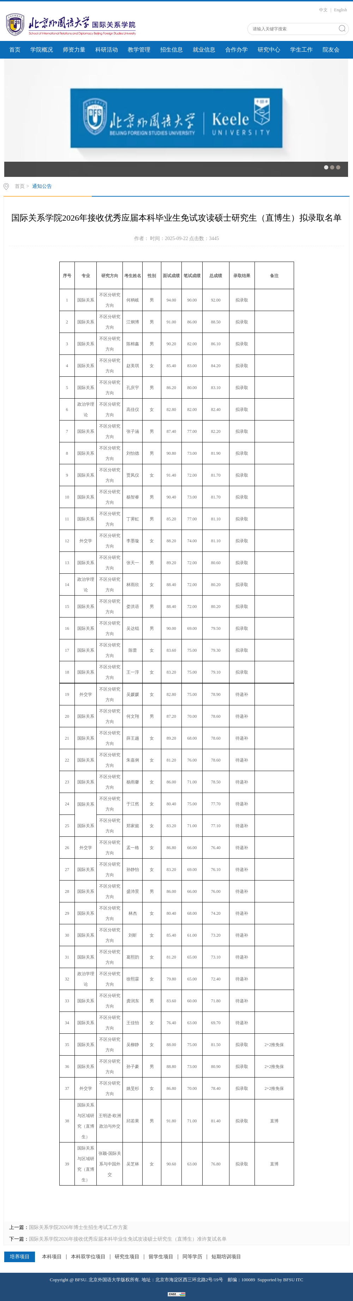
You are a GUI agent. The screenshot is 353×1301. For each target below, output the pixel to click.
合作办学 (236, 50)
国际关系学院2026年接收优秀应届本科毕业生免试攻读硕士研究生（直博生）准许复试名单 (128, 1239)
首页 (14, 50)
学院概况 (41, 50)
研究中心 (269, 50)
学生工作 (301, 50)
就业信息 (204, 50)
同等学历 (192, 1256)
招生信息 (171, 50)
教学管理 (139, 50)
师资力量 (74, 50)
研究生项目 (127, 1256)
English (340, 9)
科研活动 (106, 50)
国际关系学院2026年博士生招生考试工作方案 (78, 1227)
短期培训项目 (226, 1256)
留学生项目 (161, 1256)
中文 (323, 9)
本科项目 (52, 1256)
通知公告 (42, 186)
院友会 (331, 50)
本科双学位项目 (88, 1256)
